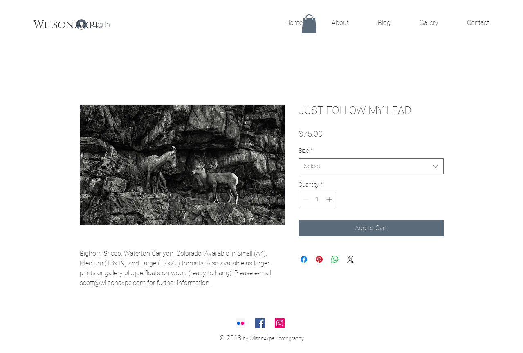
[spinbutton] (317, 199)
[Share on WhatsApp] (335, 259)
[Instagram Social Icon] (280, 323)
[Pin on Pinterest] (319, 259)
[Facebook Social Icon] (260, 323)
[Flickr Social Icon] (240, 323)
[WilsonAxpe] (67, 25)
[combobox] (371, 166)
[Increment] (330, 199)
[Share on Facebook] (304, 259)
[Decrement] (305, 199)
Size (306, 150)
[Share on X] (350, 259)
